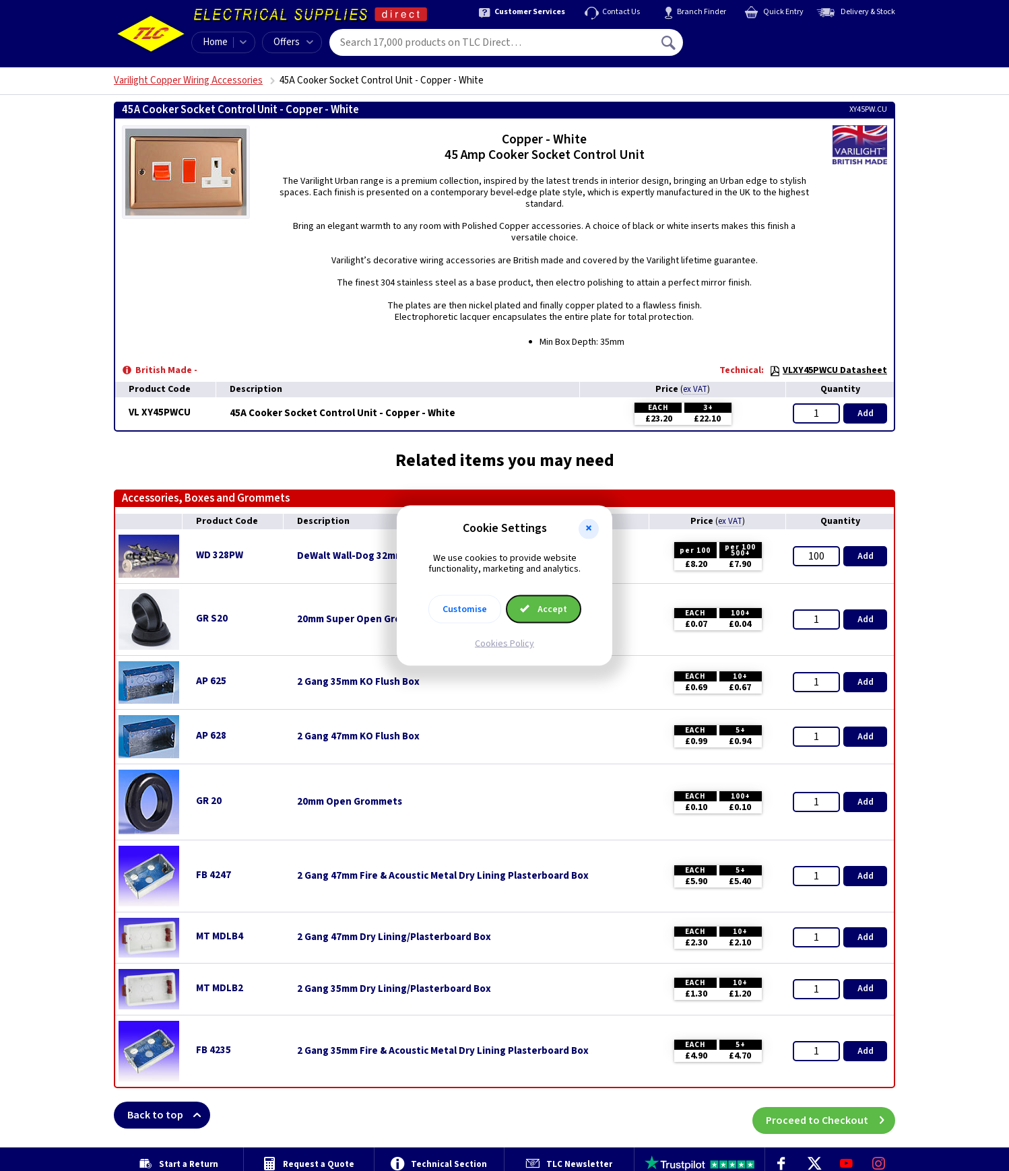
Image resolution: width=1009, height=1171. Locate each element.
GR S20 (212, 618)
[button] (589, 528)
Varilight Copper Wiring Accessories (188, 80)
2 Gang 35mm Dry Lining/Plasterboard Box (394, 989)
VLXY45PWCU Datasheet (828, 370)
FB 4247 (213, 875)
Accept (543, 609)
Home (215, 42)
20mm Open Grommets (349, 802)
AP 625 (211, 681)
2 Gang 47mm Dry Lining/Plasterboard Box (394, 937)
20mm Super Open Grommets (364, 619)
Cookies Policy (504, 643)
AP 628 (211, 736)
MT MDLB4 (219, 936)
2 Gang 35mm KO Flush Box (358, 682)
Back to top (168, 1115)
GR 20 (209, 801)
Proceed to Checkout (830, 1115)
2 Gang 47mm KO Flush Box (358, 737)
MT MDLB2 (219, 988)
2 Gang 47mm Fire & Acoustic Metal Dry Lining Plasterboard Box (443, 876)
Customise (465, 609)
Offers (293, 42)
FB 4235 (213, 1050)
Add (865, 413)
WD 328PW (219, 555)
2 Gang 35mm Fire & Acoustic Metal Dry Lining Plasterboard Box (443, 1051)
